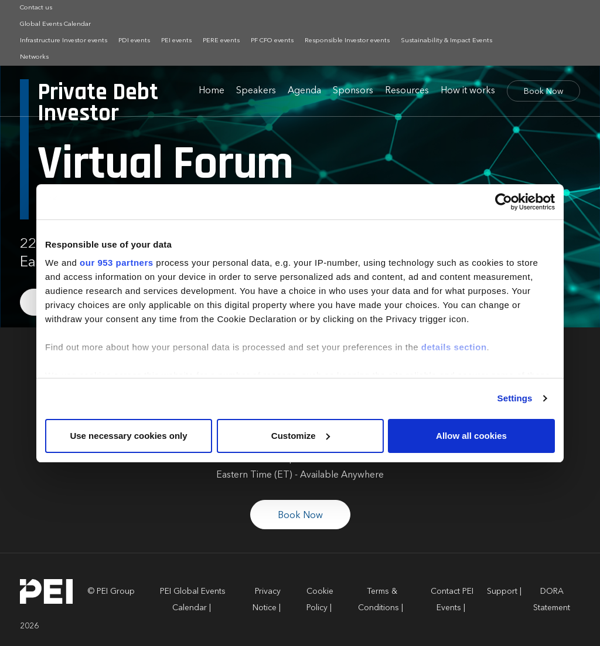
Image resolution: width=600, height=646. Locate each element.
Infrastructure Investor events (63, 41)
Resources (407, 91)
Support (502, 591)
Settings (515, 398)
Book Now (543, 91)
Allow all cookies (471, 436)
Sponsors (353, 91)
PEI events (176, 41)
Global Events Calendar (55, 24)
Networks (34, 57)
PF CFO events (272, 41)
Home (211, 91)
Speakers (256, 91)
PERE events (221, 41)
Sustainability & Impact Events (446, 41)
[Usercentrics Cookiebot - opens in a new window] (503, 202)
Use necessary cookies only (128, 436)
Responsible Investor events (347, 41)
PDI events (134, 41)
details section (454, 347)
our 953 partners (117, 263)
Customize (300, 436)
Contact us (36, 8)
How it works (468, 91)
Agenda (304, 91)
